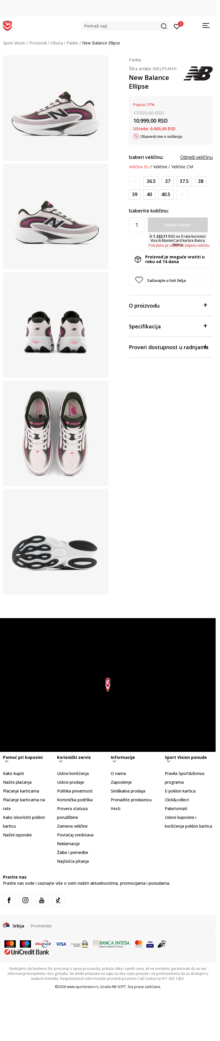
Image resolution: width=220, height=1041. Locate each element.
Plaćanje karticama (21, 791)
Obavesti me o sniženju (161, 136)
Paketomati (176, 808)
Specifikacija (168, 326)
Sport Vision (14, 43)
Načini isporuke (17, 835)
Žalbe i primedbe (72, 852)
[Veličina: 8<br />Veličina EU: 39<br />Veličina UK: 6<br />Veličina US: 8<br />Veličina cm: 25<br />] (135, 194)
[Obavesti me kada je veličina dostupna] (135, 181)
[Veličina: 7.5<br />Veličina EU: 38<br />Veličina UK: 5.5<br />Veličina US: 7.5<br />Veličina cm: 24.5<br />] (201, 181)
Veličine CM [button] (182, 166)
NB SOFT (119, 986)
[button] (125, 26)
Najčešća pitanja (73, 861)
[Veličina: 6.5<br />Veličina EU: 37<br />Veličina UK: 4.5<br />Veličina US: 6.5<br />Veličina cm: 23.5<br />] (168, 181)
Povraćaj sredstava (75, 835)
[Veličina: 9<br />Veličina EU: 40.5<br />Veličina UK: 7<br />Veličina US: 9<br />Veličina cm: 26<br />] (166, 194)
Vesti (115, 808)
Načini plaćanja (17, 782)
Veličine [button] (160, 166)
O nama (118, 773)
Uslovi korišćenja (73, 773)
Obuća (57, 43)
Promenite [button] (41, 926)
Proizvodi (38, 43)
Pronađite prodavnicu (131, 799)
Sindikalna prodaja (128, 791)
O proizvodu (168, 305)
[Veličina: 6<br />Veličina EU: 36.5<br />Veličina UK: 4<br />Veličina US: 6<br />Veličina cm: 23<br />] (151, 181)
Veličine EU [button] (139, 166)
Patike (72, 43)
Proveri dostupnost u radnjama (169, 347)
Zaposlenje (121, 782)
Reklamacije (68, 843)
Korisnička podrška (75, 799)
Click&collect (177, 799)
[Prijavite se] (177, 26)
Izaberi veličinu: (146, 157)
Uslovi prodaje (70, 782)
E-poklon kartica (180, 791)
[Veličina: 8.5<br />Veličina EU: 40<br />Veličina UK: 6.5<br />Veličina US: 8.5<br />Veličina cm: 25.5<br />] (149, 194)
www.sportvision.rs (82, 986)
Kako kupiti (13, 773)
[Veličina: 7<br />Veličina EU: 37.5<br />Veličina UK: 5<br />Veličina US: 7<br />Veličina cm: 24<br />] (184, 181)
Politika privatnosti (75, 791)
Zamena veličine (72, 826)
